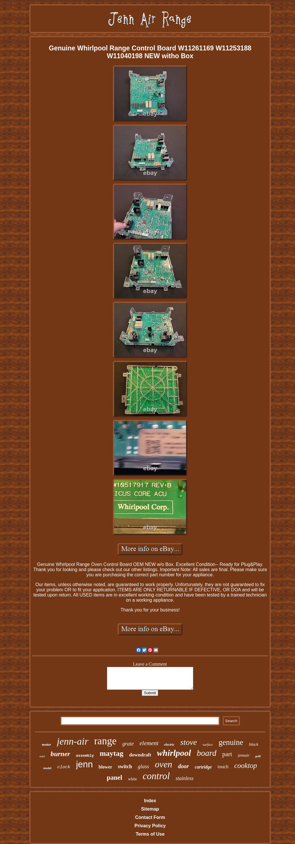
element (149, 743)
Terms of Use (150, 834)
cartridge (203, 766)
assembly (85, 756)
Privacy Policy (150, 825)
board (206, 753)
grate (128, 744)
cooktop (245, 765)
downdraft (140, 755)
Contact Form (150, 817)
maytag (111, 753)
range (105, 741)
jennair (243, 755)
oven (163, 764)
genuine (231, 742)
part (227, 754)
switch (125, 766)
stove (188, 742)
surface (208, 745)
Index (150, 800)
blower (105, 766)
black (253, 744)
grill (258, 756)
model (47, 768)
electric (169, 745)
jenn (84, 764)
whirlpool (174, 753)
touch (223, 766)
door (183, 766)
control (156, 776)
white (132, 779)
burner (60, 754)
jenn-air (72, 741)
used (42, 756)
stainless (184, 778)
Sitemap (150, 809)
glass (143, 766)
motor (46, 744)
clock (63, 767)
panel (114, 777)
